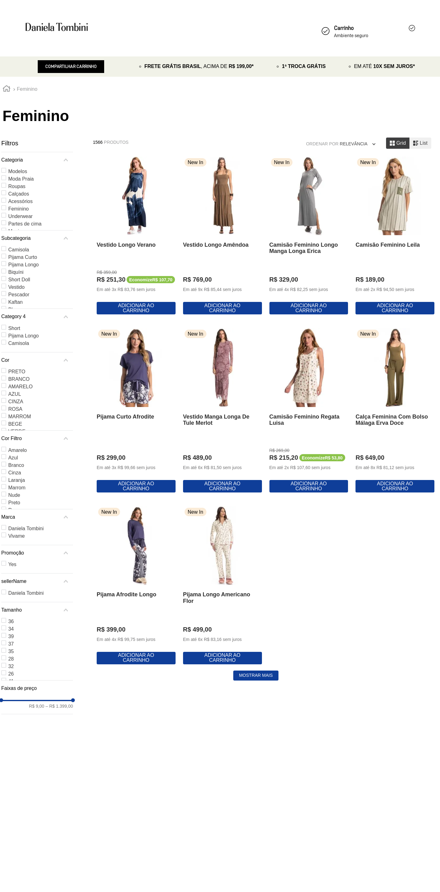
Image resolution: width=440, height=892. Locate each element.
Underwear (20, 216)
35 (11, 651)
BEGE (15, 424)
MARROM (19, 416)
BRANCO (18, 379)
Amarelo (17, 450)
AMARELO (20, 386)
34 (11, 629)
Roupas (16, 186)
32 (11, 666)
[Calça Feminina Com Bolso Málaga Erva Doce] (265, 612)
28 (11, 659)
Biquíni (15, 272)
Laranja (16, 480)
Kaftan (15, 302)
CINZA (15, 401)
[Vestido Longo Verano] (150, 243)
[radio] (397, 143)
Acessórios (20, 201)
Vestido (16, 287)
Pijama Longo (23, 264)
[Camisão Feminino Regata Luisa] (150, 612)
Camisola (18, 249)
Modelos (17, 171)
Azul (13, 457)
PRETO (16, 371)
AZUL (14, 394)
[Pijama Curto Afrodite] (265, 427)
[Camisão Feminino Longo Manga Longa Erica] (381, 243)
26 (11, 673)
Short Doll (19, 279)
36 (11, 621)
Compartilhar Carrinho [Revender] (71, 66)
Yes (12, 564)
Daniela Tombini (26, 528)
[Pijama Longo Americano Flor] (150, 794)
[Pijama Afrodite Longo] (381, 612)
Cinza (14, 472)
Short (14, 328)
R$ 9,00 (36, 706)
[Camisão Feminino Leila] (150, 427)
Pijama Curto (22, 257)
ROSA (15, 409)
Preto (14, 502)
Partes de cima (24, 223)
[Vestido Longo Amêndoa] (265, 243)
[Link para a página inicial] (6, 89)
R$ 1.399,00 (59, 706)
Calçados (18, 193)
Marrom (16, 487)
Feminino (27, 89)
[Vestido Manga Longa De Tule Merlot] (381, 427)
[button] (37, 160)
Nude (14, 495)
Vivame (16, 536)
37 (11, 644)
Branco (16, 465)
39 (11, 636)
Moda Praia (21, 179)
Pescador (18, 294)
